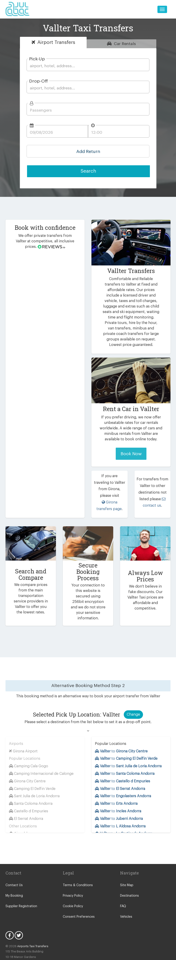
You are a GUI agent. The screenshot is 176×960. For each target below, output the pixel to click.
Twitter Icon (19, 918)
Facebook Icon (10, 918)
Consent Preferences (78, 899)
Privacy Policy (73, 878)
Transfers (56, 42)
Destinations (129, 878)
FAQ (123, 888)
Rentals (124, 43)
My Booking (14, 878)
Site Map (126, 867)
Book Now (131, 448)
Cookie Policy (72, 888)
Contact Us (13, 867)
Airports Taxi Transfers (31, 928)
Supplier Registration (20, 888)
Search (88, 171)
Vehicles (126, 899)
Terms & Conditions (77, 867)
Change (133, 697)
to (121, 733)
